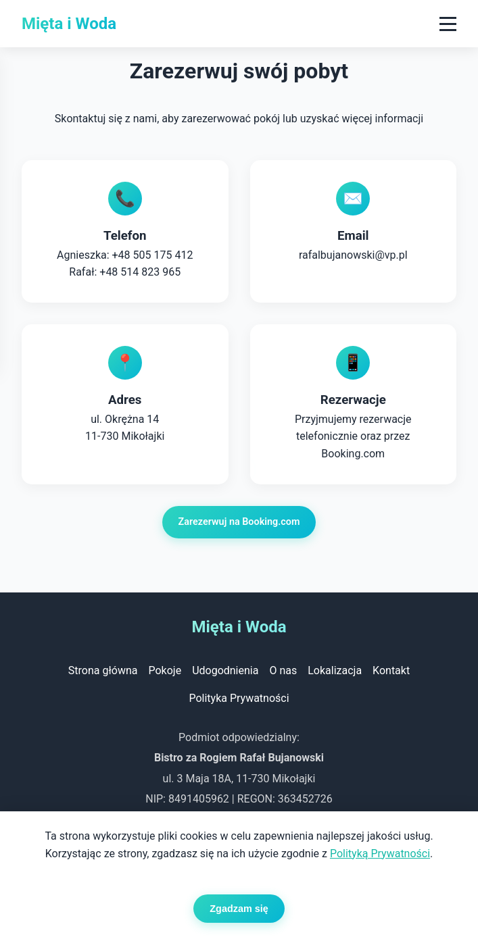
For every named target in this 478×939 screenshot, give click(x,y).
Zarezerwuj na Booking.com (239, 522)
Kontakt (391, 670)
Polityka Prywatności (239, 698)
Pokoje (164, 670)
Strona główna (103, 670)
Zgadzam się (239, 908)
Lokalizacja (335, 670)
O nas (283, 670)
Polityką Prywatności (380, 853)
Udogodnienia (225, 670)
